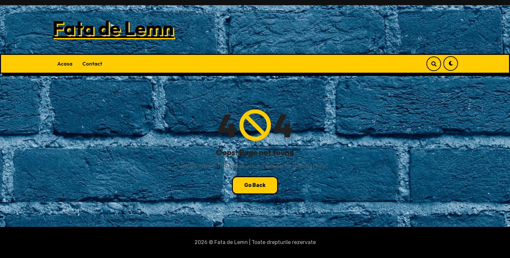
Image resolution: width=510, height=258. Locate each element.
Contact (92, 63)
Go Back (255, 185)
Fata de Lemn (113, 28)
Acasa (65, 63)
